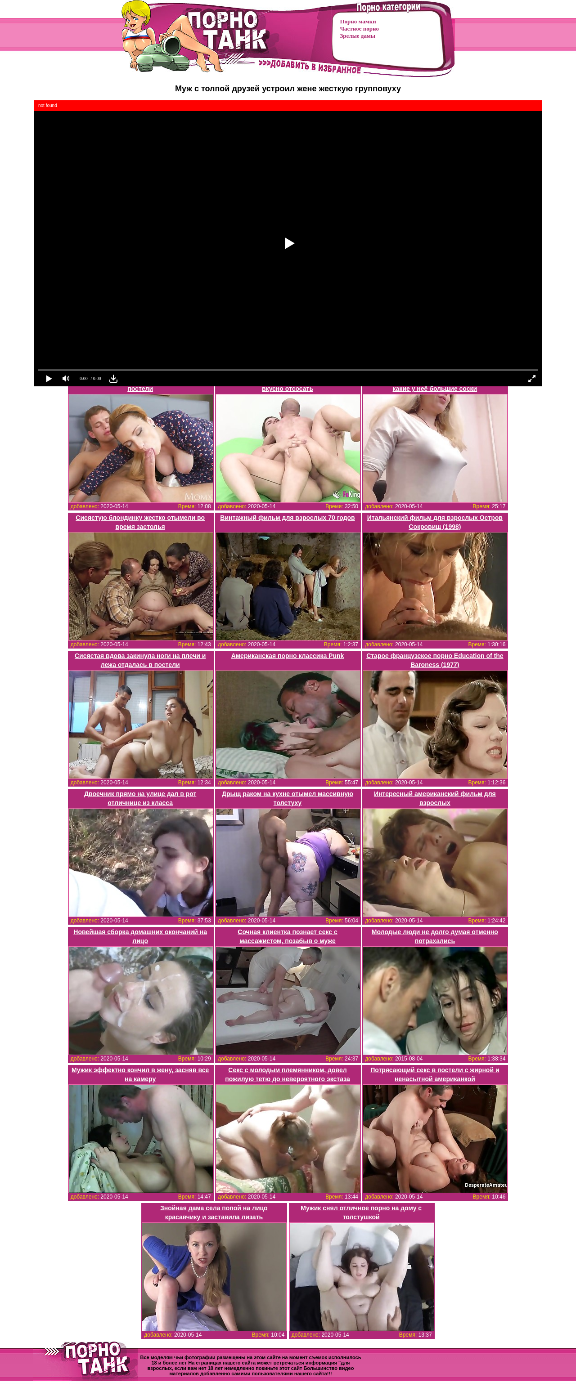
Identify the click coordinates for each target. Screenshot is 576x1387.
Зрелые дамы (357, 35)
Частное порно (359, 28)
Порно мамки (358, 21)
